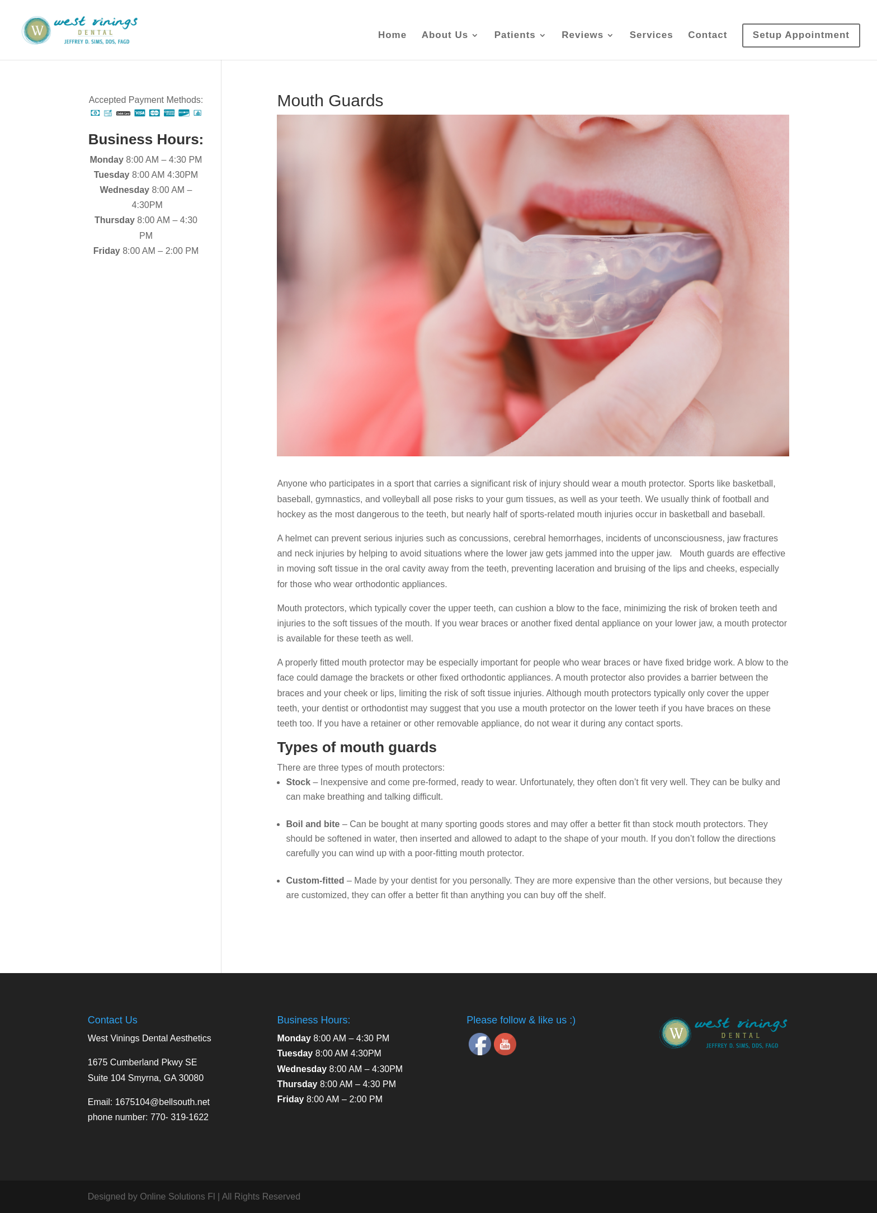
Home (392, 35)
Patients (515, 35)
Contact (707, 35)
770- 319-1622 (179, 1117)
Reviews (582, 35)
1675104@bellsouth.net (162, 1102)
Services (651, 35)
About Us (445, 35)
